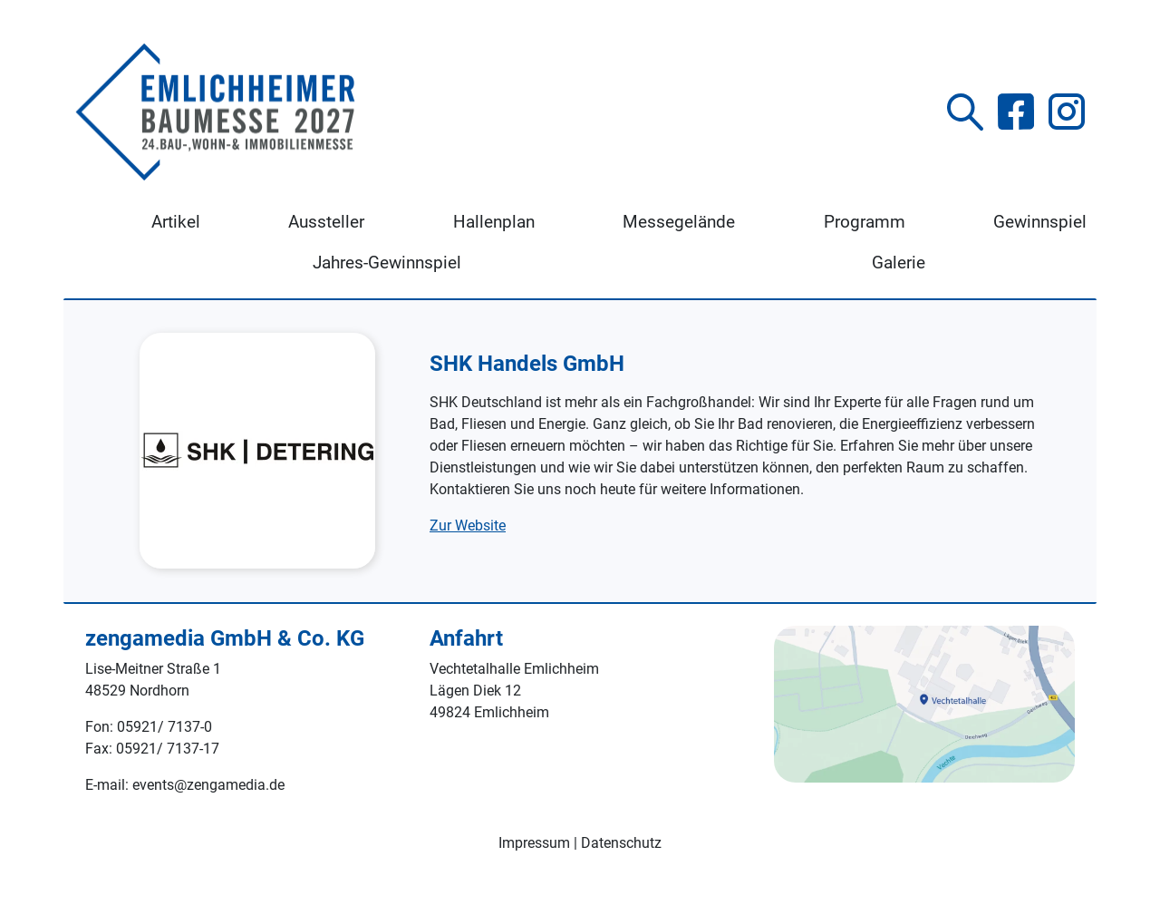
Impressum (534, 842)
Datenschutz (621, 842)
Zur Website (468, 525)
